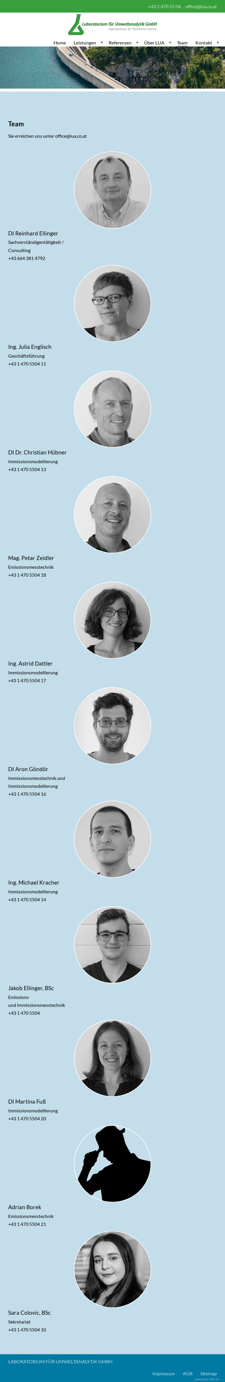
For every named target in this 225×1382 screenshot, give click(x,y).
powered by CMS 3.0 (207, 1379)
